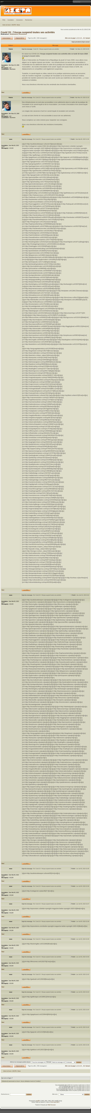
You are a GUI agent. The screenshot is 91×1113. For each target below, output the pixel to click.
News (18, 25)
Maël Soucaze (51, 1105)
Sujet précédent (76, 42)
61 (84, 38)
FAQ (3, 20)
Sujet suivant (86, 42)
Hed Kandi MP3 (55, 1102)
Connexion (19, 20)
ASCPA (14, 25)
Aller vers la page (70, 38)
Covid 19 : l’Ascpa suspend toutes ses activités (28, 32)
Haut (2, 92)
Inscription (11, 20)
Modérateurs (14, 34)
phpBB (38, 1101)
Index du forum (6, 25)
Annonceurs (23, 34)
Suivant (87, 38)
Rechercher (28, 20)
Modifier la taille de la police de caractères (2, 2)
